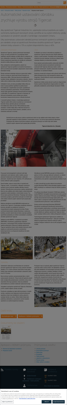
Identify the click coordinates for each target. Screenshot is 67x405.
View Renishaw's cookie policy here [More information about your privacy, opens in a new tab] (27, 401)
